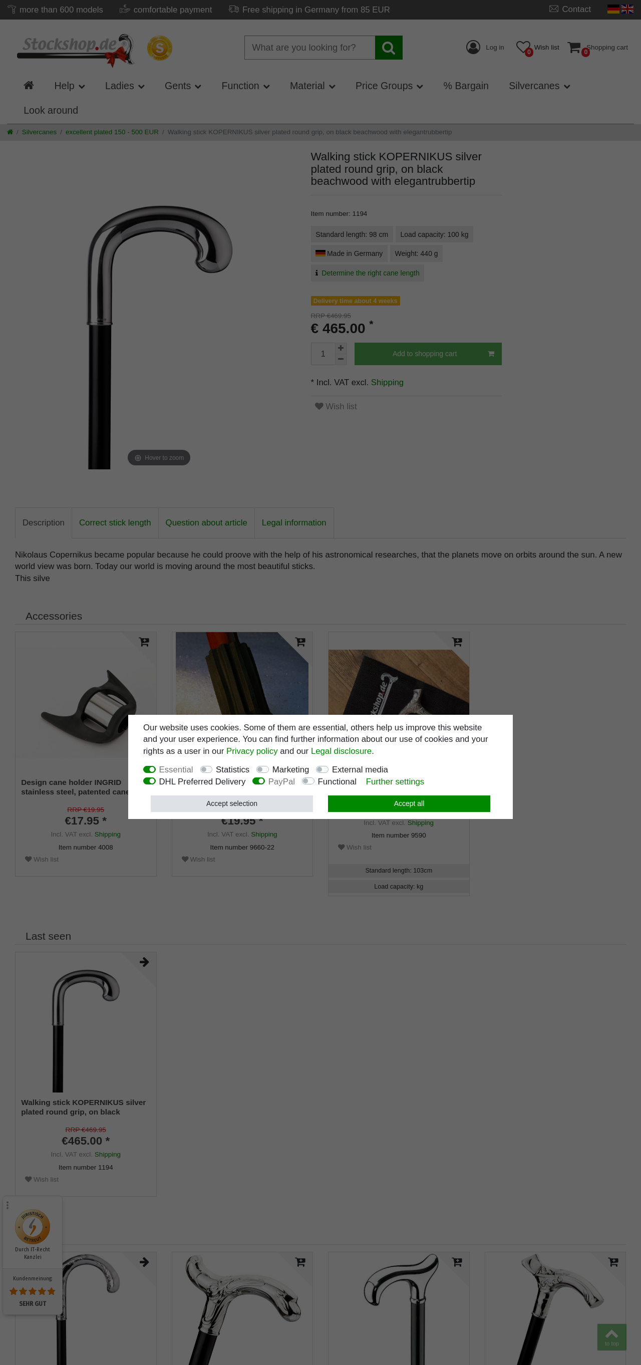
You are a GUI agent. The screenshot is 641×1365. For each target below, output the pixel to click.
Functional (337, 781)
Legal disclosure (341, 751)
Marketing (290, 769)
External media (360, 769)
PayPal (281, 781)
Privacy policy (252, 751)
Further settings (395, 781)
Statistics (232, 769)
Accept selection (231, 803)
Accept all (409, 803)
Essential (176, 769)
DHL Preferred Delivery (202, 781)
